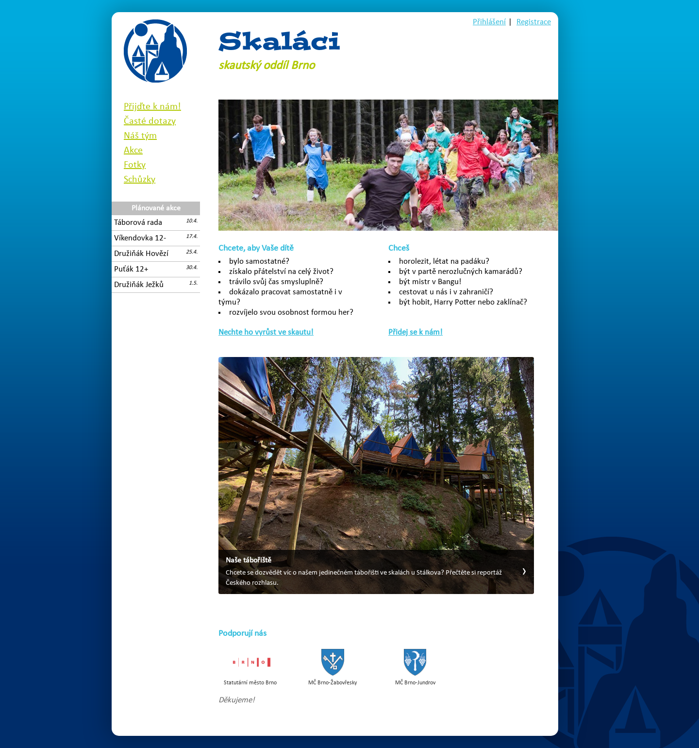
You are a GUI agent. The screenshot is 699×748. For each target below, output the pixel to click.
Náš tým (140, 136)
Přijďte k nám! (152, 107)
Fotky (135, 165)
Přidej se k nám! (415, 332)
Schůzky (139, 180)
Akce (133, 150)
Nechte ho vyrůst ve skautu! (266, 332)
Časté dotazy (150, 121)
